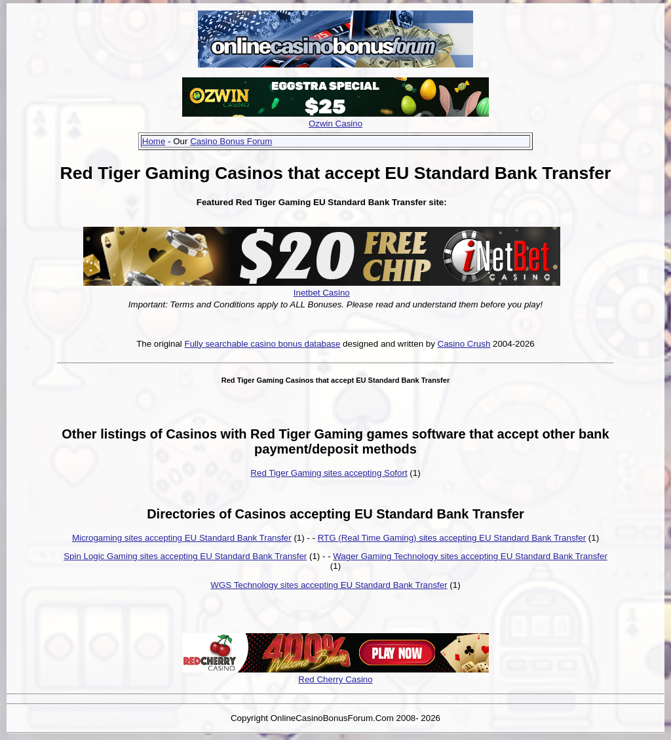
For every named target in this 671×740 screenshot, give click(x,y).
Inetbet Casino (322, 293)
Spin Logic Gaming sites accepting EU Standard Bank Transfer (185, 556)
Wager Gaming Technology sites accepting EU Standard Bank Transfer (470, 556)
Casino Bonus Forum (231, 141)
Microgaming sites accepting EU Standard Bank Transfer (182, 538)
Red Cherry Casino (335, 679)
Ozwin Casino (335, 123)
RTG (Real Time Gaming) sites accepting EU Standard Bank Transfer (452, 538)
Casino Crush (464, 344)
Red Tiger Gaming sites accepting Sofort (328, 473)
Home (154, 141)
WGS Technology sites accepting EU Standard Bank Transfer (328, 585)
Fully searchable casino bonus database (263, 344)
